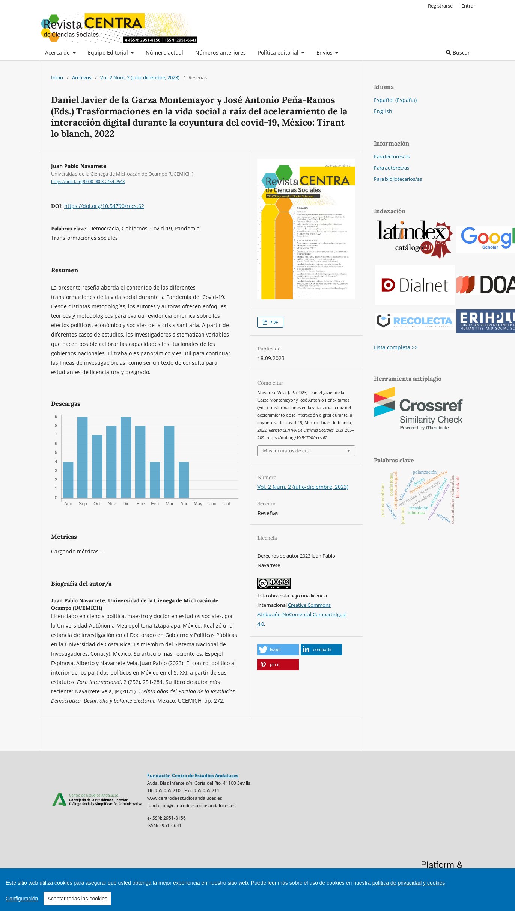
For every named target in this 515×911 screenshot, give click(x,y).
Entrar (468, 5)
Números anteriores (220, 52)
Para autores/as (391, 167)
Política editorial (279, 52)
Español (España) (395, 99)
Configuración (22, 899)
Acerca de (58, 52)
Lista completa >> (396, 347)
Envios (325, 52)
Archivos (81, 77)
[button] (278, 649)
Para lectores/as (392, 156)
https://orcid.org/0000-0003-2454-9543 (88, 181)
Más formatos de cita (287, 450)
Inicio (57, 77)
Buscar (458, 52)
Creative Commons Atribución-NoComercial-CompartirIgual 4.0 (302, 614)
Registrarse (440, 5)
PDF (273, 322)
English (383, 111)
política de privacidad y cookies (408, 883)
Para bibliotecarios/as (398, 179)
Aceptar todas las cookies (77, 899)
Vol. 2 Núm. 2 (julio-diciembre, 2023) (139, 77)
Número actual (164, 52)
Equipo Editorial (109, 52)
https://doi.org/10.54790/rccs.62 (104, 205)
